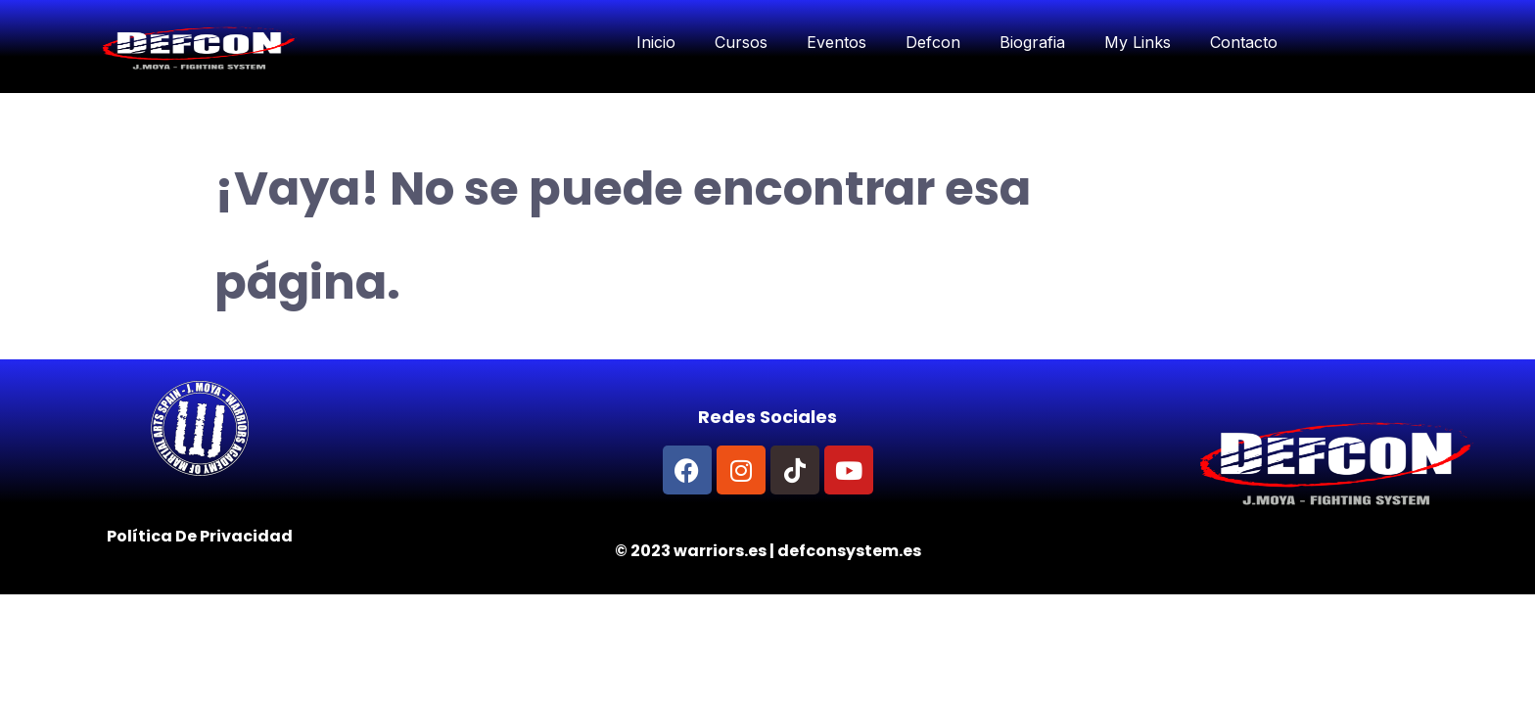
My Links (1137, 42)
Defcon (933, 42)
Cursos (741, 42)
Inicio (655, 42)
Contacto (1244, 42)
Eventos (836, 42)
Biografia (1032, 42)
